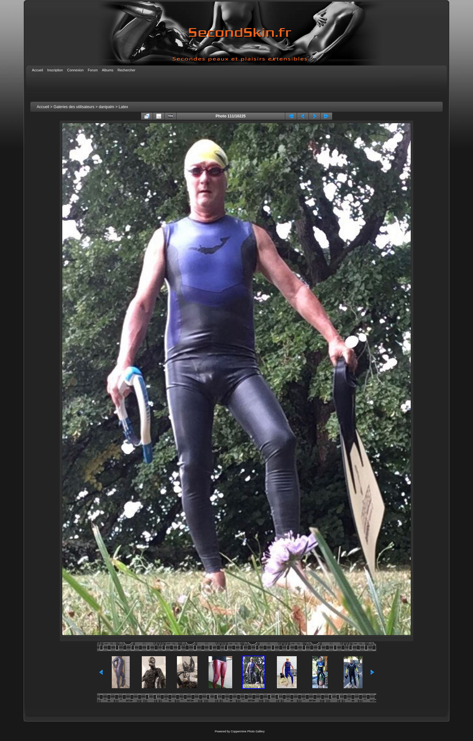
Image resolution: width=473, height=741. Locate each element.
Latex (123, 107)
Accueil (43, 107)
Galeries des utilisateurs (73, 107)
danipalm (106, 107)
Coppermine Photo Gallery (247, 731)
